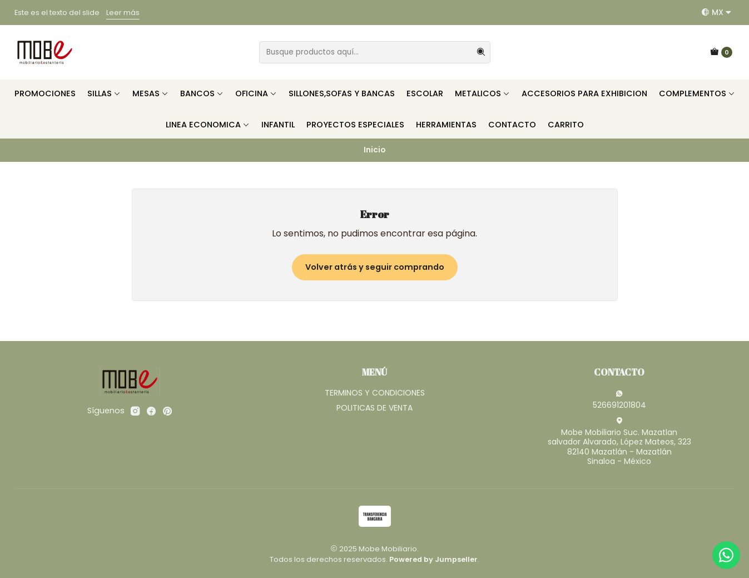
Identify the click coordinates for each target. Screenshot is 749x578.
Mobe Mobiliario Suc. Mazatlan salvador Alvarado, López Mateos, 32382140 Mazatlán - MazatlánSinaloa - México (619, 442)
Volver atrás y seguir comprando (374, 267)
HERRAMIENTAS (446, 124)
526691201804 (619, 400)
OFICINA (256, 93)
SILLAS (104, 93)
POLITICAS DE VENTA (374, 407)
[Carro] (721, 52)
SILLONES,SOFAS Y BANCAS (342, 93)
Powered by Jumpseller (433, 559)
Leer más (123, 12)
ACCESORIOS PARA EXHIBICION (584, 93)
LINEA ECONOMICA (208, 124)
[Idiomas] (716, 12)
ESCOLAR (424, 93)
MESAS (150, 93)
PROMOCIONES (45, 93)
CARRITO (566, 124)
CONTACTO (512, 124)
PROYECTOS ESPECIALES (355, 124)
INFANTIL (278, 124)
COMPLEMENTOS (697, 93)
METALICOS (482, 93)
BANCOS (202, 93)
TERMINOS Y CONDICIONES (375, 392)
